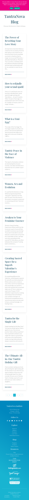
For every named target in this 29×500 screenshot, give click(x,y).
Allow (11, 8)
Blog (14, 452)
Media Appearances (14, 435)
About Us (14, 428)
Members (14, 432)
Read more (8, 74)
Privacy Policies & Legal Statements (14, 454)
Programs (14, 443)
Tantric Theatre (14, 446)
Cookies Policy (16, 496)
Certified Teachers (14, 456)
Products (14, 444)
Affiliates (14, 430)
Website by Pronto (17, 495)
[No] (27, 5)
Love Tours (14, 433)
